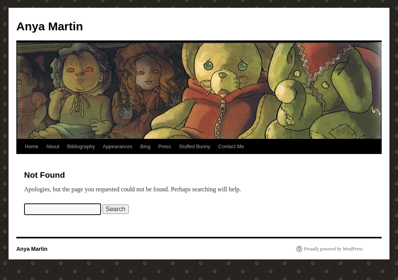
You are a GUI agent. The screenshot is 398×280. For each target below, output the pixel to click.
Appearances (118, 146)
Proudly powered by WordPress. (334, 249)
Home (31, 146)
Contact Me (231, 146)
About (52, 146)
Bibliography (81, 146)
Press (164, 146)
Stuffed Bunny (194, 146)
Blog (145, 146)
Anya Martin (49, 26)
